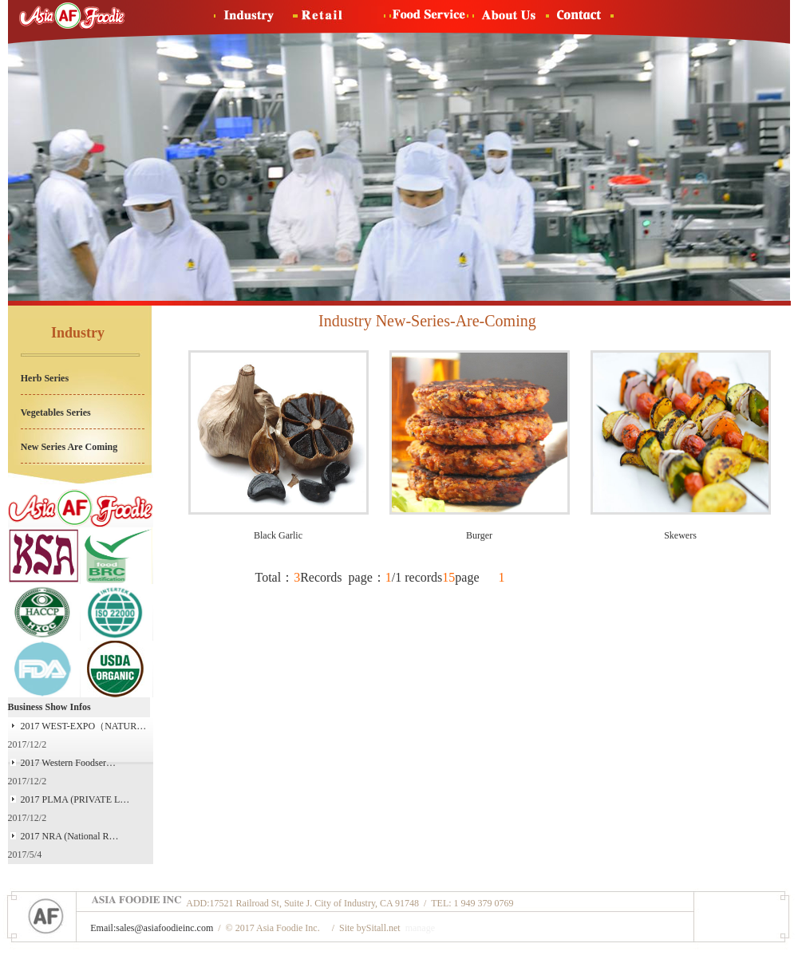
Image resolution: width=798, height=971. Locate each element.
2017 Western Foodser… (68, 762)
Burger (479, 535)
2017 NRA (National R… (70, 836)
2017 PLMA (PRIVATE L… (75, 799)
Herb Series (45, 378)
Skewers (680, 535)
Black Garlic (278, 535)
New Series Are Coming (69, 446)
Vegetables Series (56, 412)
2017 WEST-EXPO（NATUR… (84, 726)
